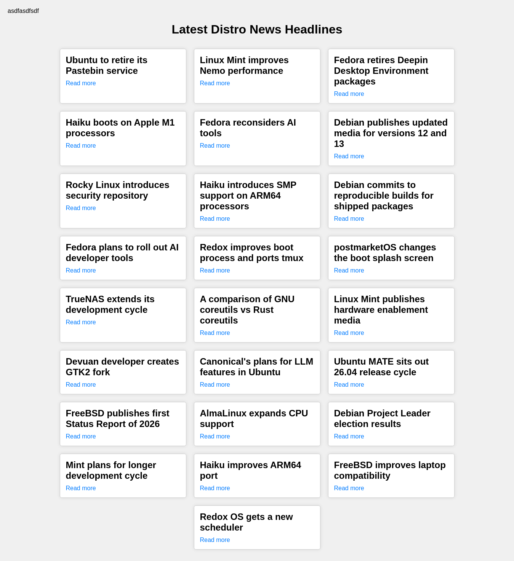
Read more (81, 83)
